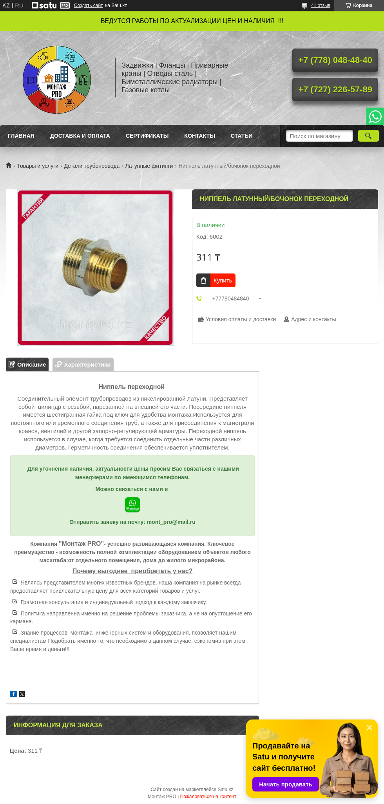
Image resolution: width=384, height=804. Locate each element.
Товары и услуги (37, 166)
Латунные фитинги (149, 166)
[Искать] (368, 136)
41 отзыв (320, 5)
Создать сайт (88, 5)
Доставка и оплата (80, 136)
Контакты (199, 136)
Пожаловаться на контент (208, 796)
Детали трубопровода (92, 166)
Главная (21, 136)
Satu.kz (225, 789)
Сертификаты (147, 136)
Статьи (242, 136)
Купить (223, 280)
